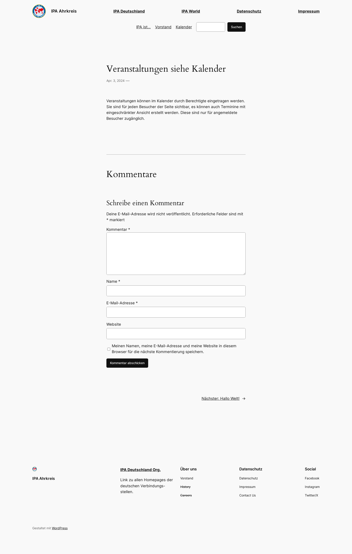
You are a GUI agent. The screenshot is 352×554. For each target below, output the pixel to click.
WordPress (60, 528)
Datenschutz (249, 11)
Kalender (184, 27)
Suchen (236, 27)
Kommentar (118, 229)
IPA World (191, 11)
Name (113, 281)
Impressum (309, 11)
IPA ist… (143, 27)
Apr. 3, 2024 (115, 80)
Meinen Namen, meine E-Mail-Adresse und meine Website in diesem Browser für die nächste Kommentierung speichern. (174, 349)
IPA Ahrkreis (64, 11)
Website (113, 324)
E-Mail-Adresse (122, 303)
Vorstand (163, 27)
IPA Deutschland (129, 11)
